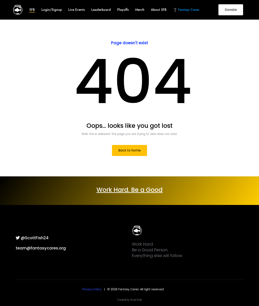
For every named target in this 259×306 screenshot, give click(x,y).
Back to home (129, 150)
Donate (231, 9)
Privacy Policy (92, 289)
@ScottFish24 (32, 238)
